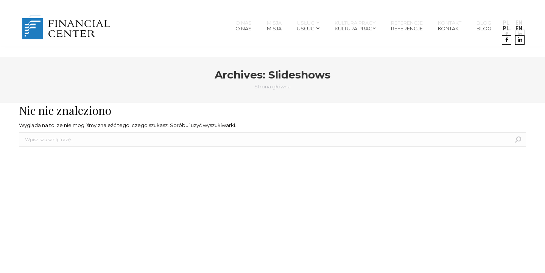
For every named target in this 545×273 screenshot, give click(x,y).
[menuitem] (243, 28)
